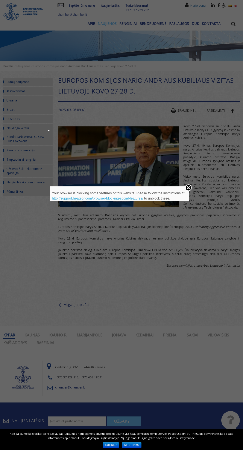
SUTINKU (111, 445)
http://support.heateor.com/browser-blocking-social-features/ (97, 198)
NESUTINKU (131, 445)
